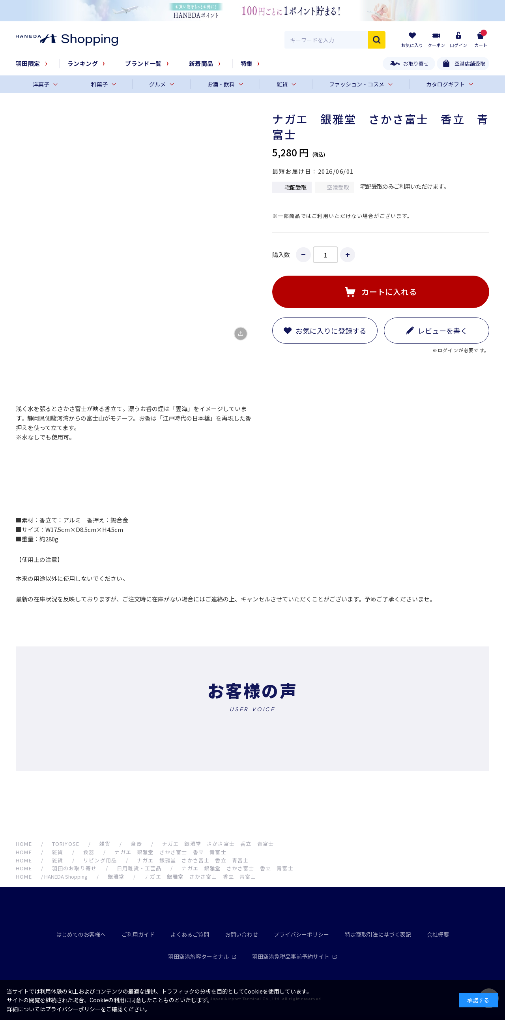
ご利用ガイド (138, 934)
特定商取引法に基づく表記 (378, 934)
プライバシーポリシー (301, 934)
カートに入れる (389, 291)
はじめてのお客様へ (81, 934)
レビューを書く (443, 330)
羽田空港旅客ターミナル (202, 956)
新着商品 (201, 63)
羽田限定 (28, 63)
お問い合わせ (241, 934)
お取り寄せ (416, 63)
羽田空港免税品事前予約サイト (294, 956)
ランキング (82, 63)
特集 (247, 63)
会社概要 (438, 934)
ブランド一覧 (143, 63)
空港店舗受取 (469, 63)
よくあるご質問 (189, 934)
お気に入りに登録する (331, 330)
